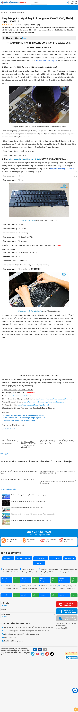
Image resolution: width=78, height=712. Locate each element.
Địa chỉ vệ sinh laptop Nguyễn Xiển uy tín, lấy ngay (67, 441)
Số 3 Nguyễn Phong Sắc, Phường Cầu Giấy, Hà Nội (28, 587)
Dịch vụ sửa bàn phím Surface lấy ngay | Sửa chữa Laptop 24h (47, 441)
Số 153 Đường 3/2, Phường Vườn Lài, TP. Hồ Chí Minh (48, 587)
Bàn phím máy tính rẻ (28, 220)
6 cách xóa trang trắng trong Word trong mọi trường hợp (29, 494)
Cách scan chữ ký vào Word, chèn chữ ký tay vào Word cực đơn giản (33, 514)
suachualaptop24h (61, 628)
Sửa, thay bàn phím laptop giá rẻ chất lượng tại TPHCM (23, 415)
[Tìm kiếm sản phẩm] (39, 3)
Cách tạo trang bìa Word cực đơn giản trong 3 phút (27, 507)
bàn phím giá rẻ (20, 425)
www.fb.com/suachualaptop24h (20, 396)
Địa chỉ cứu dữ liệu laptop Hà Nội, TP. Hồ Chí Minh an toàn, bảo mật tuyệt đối (28, 444)
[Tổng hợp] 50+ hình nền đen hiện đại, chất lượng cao (28, 501)
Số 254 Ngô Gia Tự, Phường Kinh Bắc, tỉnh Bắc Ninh (67, 587)
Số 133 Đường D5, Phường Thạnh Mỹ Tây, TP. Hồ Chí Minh (10, 588)
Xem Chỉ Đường (4, 579)
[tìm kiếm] (31, 3)
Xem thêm (4, 605)
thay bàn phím (10, 425)
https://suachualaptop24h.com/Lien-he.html (33, 405)
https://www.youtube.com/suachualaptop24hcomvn (53, 399)
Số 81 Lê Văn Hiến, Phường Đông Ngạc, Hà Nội (67, 570)
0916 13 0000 (70, 619)
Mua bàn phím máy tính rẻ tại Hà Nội (30, 311)
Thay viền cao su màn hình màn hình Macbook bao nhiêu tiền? (10, 441)
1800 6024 (69, 605)
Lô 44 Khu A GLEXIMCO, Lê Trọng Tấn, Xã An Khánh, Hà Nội (48, 571)
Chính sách (5, 614)
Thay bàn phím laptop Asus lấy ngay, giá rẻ (19, 420)
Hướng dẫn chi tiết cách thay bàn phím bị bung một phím (24, 417)
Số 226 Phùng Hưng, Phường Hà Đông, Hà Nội (28, 570)
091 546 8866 (34, 634)
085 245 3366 (70, 612)
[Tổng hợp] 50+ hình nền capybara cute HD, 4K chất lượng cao (31, 520)
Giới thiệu (5, 603)
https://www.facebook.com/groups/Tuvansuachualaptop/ (44, 402)
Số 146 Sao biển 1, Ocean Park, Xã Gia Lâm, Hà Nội (9, 570)
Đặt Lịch (15, 579)
